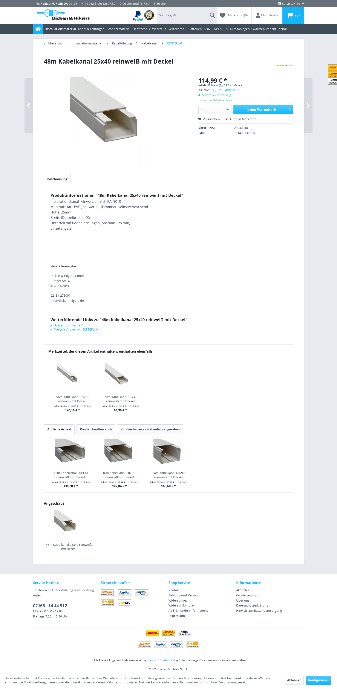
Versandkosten (159, 660)
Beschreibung (57, 179)
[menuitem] (144, 15)
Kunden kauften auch (96, 429)
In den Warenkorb (268, 109)
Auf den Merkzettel (241, 119)
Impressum (176, 616)
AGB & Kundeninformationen (189, 610)
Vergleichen (209, 119)
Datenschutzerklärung (252, 605)
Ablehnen (294, 680)
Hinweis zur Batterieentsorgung (259, 610)
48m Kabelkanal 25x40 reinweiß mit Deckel (69, 547)
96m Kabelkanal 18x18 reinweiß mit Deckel (72, 399)
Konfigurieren (318, 680)
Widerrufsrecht (179, 600)
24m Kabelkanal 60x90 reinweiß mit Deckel (168, 475)
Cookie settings (247, 595)
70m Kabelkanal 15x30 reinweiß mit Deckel (120, 399)
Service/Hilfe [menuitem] (289, 4)
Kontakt (173, 590)
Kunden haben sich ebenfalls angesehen (150, 429)
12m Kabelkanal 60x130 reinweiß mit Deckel (71, 475)
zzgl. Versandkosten (226, 90)
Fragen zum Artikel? (67, 325)
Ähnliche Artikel (59, 429)
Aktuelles (242, 590)
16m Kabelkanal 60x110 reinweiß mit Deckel (119, 475)
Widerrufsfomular (181, 605)
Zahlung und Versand (184, 595)
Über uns (243, 600)
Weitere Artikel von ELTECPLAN (75, 329)
